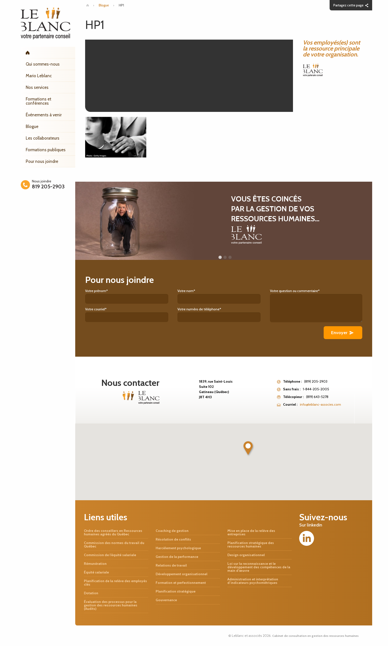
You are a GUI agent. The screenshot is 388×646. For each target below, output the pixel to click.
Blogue (32, 126)
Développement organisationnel (181, 574)
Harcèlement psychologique (178, 548)
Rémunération (95, 563)
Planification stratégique (175, 591)
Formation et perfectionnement (181, 582)
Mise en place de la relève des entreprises (251, 532)
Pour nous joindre (42, 161)
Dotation (91, 593)
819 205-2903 (48, 186)
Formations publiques (46, 149)
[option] (223, 221)
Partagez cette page (348, 5)
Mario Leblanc (39, 75)
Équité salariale (96, 572)
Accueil (48, 52)
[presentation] (122, 336)
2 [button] (224, 257)
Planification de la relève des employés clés (115, 583)
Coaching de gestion (172, 530)
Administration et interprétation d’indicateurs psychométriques (252, 581)
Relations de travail (171, 565)
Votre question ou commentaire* (316, 305)
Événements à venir (44, 114)
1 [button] (220, 257)
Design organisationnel (246, 555)
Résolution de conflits (173, 539)
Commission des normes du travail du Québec (114, 544)
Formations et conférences (38, 101)
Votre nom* (223, 296)
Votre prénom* (131, 296)
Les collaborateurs (42, 138)
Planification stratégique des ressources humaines (250, 544)
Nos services (37, 87)
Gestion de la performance (177, 556)
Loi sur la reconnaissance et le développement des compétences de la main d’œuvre (258, 567)
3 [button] (229, 257)
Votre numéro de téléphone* (223, 314)
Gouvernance (166, 600)
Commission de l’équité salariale (110, 555)
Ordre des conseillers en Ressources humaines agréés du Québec (113, 532)
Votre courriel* (131, 314)
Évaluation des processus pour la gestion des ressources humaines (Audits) (110, 605)
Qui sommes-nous (43, 64)
